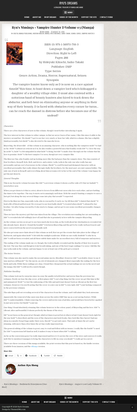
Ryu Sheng (45, 32)
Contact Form (106, 17)
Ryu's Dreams (68, 3)
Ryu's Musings (55, 33)
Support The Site (89, 17)
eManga (34, 346)
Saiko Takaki (65, 33)
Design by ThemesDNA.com (13, 409)
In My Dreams (50, 17)
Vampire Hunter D (88, 33)
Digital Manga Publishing (23, 33)
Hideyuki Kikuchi (38, 33)
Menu (70, 12)
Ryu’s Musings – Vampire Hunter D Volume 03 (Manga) (53, 27)
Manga (47, 33)
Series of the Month (69, 17)
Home (26, 17)
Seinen (73, 33)
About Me (37, 17)
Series (78, 33)
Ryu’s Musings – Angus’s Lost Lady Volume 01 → (81, 384)
